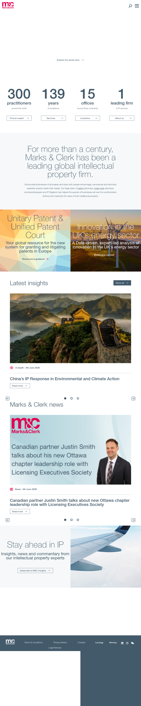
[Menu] (136, 6)
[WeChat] (132, 645)
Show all (120, 282)
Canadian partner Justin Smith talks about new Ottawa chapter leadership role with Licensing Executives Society (70, 502)
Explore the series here (68, 60)
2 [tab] (71, 398)
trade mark (99, 188)
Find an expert (17, 118)
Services (51, 118)
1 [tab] (65, 398)
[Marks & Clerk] (8, 7)
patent (81, 188)
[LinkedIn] (122, 645)
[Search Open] (130, 6)
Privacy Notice (60, 642)
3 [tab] (78, 398)
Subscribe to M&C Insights (33, 570)
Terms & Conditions (33, 642)
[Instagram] (127, 645)
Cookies (81, 642)
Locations (85, 118)
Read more (17, 385)
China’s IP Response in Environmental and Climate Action (64, 378)
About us (119, 118)
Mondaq (113, 642)
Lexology (99, 642)
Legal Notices (54, 647)
